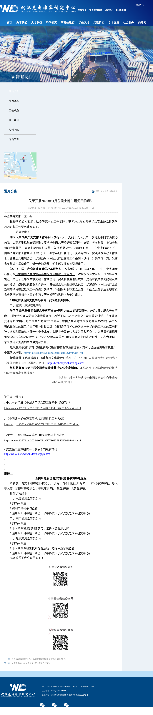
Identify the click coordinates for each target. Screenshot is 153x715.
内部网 (142, 22)
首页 (9, 22)
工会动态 (14, 110)
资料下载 (14, 129)
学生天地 (84, 22)
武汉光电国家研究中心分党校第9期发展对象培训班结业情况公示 (39, 659)
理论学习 (109, 10)
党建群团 (98, 22)
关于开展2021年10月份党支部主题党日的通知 (31, 663)
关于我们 (21, 22)
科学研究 (51, 22)
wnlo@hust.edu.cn (58, 691)
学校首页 (82, 10)
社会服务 (128, 22)
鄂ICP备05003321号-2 (78, 695)
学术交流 (113, 22)
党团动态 (14, 101)
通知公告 (14, 91)
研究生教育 (67, 22)
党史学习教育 (95, 10)
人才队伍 (36, 22)
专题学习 (14, 139)
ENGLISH (121, 10)
